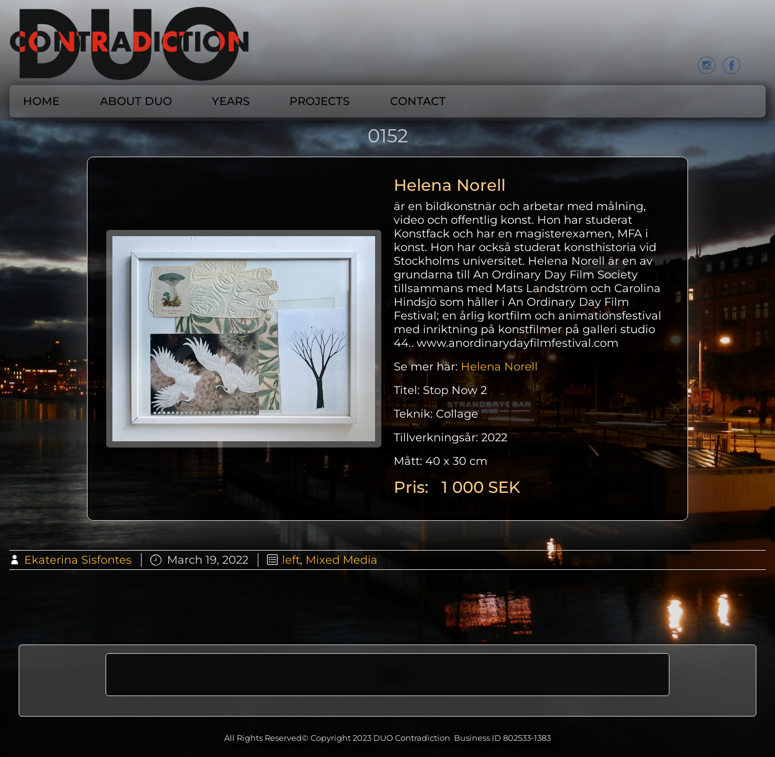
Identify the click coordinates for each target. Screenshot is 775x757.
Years (231, 101)
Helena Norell (499, 367)
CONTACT (418, 101)
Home (41, 101)
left (291, 560)
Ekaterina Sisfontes (78, 560)
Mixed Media (342, 560)
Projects (319, 101)
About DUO (136, 101)
